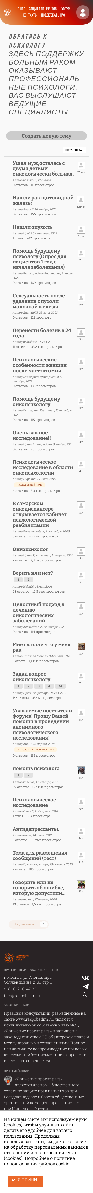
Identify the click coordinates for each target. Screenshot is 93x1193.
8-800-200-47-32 (20, 989)
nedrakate (30, 342)
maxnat (28, 899)
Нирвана (29, 479)
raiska (27, 835)
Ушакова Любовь (35, 656)
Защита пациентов (42, 9)
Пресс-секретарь (35, 693)
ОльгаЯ (28, 811)
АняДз (27, 744)
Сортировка (74, 150)
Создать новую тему (46, 136)
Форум (65, 9)
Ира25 (27, 233)
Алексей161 (31, 627)
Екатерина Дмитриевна (41, 377)
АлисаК (28, 209)
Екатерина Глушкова (38, 410)
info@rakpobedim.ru (23, 995)
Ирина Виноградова (37, 444)
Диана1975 (30, 312)
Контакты (30, 15)
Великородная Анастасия (41, 273)
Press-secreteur (33, 531)
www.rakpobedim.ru (34, 1019)
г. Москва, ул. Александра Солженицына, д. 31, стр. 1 (28, 979)
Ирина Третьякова (36, 555)
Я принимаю (27, 1180)
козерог (28, 782)
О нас (21, 9)
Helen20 (28, 586)
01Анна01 (30, 180)
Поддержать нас (53, 15)
